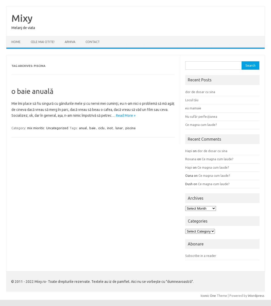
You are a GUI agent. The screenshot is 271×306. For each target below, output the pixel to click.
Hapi (188, 151)
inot (110, 128)
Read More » (126, 115)
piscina (130, 128)
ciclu (101, 128)
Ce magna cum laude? (201, 124)
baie (92, 128)
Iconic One (208, 295)
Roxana (190, 159)
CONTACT (93, 41)
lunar (119, 128)
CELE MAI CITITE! (43, 41)
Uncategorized (57, 128)
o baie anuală (32, 91)
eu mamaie (193, 108)
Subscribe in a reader (200, 255)
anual (83, 128)
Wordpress (256, 295)
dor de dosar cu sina (200, 92)
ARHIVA (70, 41)
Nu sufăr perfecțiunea (201, 116)
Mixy (21, 18)
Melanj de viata (23, 28)
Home (16, 41)
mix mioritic (35, 128)
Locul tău (191, 100)
